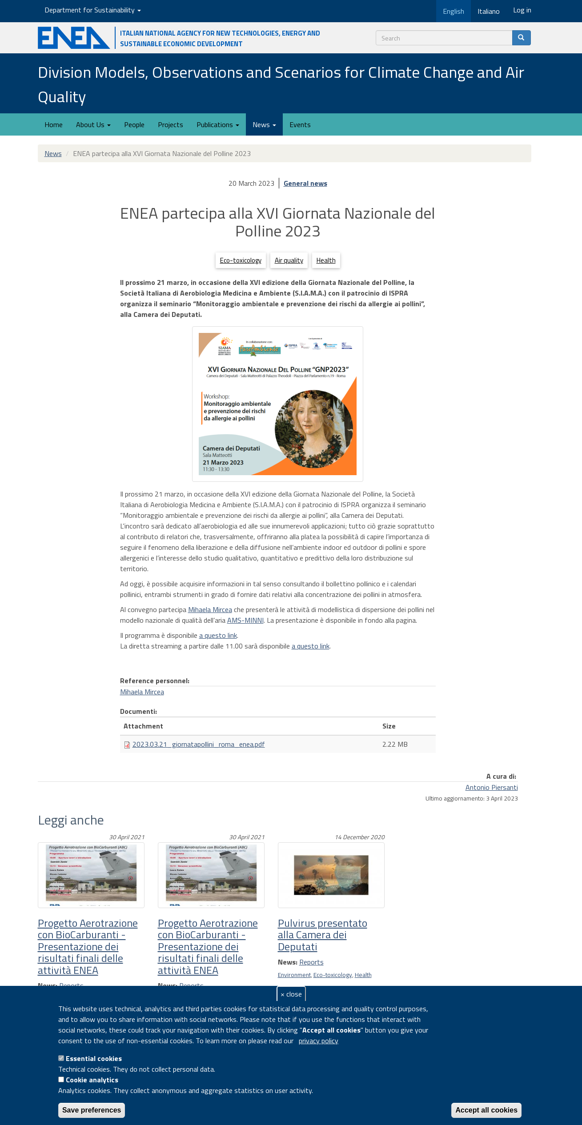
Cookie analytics (92, 1079)
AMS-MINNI (245, 620)
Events (300, 124)
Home (53, 124)
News (264, 124)
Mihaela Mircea (210, 609)
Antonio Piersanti (492, 787)
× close (291, 994)
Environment (294, 974)
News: (287, 962)
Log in (522, 9)
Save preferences (91, 1110)
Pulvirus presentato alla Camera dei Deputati (322, 934)
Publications (218, 124)
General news (305, 183)
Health (326, 260)
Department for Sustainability (92, 9)
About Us (93, 124)
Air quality (289, 260)
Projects (170, 124)
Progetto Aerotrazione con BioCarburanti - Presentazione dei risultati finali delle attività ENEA (88, 946)
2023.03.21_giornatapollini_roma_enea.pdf (198, 744)
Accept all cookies (486, 1110)
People (134, 124)
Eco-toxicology (240, 260)
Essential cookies (94, 1058)
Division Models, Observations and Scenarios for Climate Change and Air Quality (281, 84)
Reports (311, 962)
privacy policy (318, 1040)
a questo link (218, 635)
